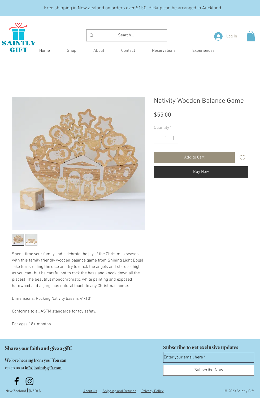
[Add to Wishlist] (242, 157)
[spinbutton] (166, 138)
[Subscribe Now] (208, 370)
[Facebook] (16, 381)
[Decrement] (158, 138)
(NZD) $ (35, 391)
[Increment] (173, 138)
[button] (250, 36)
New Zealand (17, 391)
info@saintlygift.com (43, 367)
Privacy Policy (152, 391)
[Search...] (126, 35)
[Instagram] (29, 381)
